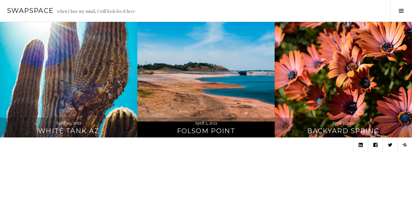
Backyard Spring (343, 131)
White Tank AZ (68, 131)
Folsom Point (206, 131)
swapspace (30, 11)
